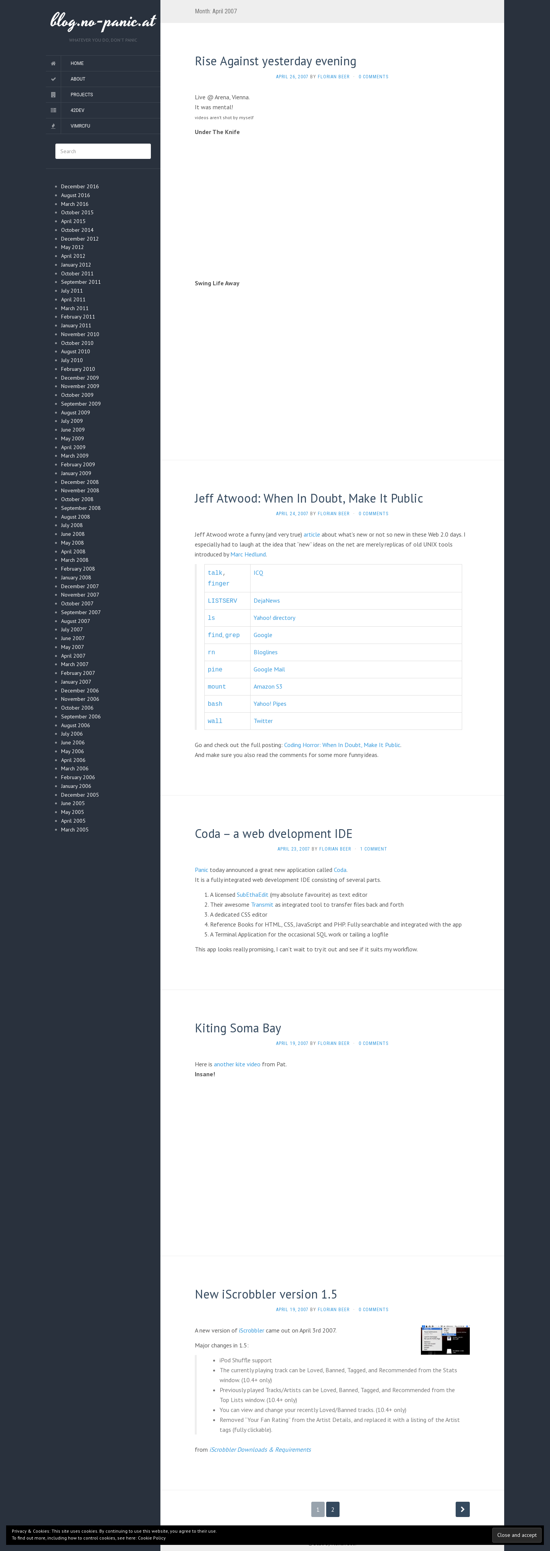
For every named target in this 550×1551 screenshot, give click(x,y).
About (78, 79)
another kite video (237, 1056)
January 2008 (76, 577)
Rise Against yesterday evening (275, 61)
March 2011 (75, 308)
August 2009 (75, 412)
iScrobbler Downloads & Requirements (260, 1442)
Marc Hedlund (248, 554)
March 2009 (75, 455)
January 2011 (76, 325)
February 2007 (78, 673)
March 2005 (75, 829)
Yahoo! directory (274, 615)
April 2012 (73, 255)
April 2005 (73, 820)
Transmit (262, 897)
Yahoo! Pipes (270, 697)
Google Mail (269, 664)
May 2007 (72, 647)
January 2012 (76, 264)
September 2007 (81, 612)
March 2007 (75, 664)
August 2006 (75, 725)
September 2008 (81, 508)
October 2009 (77, 394)
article (312, 534)
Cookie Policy (152, 1538)
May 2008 (72, 542)
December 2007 (80, 586)
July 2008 (72, 525)
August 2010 (75, 351)
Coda (340, 862)
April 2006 (73, 760)
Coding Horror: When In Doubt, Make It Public (342, 737)
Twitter (263, 714)
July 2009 (72, 420)
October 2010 (77, 343)
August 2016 (75, 195)
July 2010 (72, 360)
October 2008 (77, 499)
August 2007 (75, 621)
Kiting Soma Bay (238, 1020)
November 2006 (80, 698)
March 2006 (75, 768)
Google (263, 632)
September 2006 (81, 716)
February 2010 (78, 369)
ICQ (258, 572)
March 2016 (75, 204)
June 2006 (73, 742)
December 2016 (80, 186)
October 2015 (77, 212)
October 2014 (77, 229)
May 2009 (72, 438)
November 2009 (80, 386)
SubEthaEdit (253, 887)
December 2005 (80, 794)
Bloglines (266, 648)
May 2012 (72, 247)
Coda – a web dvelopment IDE (274, 826)
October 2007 (77, 603)
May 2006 (72, 751)
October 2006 (77, 707)
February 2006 (78, 777)
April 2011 (73, 299)
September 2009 (81, 403)
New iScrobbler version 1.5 (266, 1286)
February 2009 (78, 464)
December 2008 (80, 482)
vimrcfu (80, 126)
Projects (82, 94)
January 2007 (76, 681)
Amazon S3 (268, 681)
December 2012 (80, 238)
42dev (77, 110)
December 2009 (80, 377)
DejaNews (267, 599)
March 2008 (75, 559)
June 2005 (73, 803)
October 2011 (77, 273)
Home (77, 63)
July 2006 (72, 733)
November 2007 (80, 594)
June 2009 (73, 429)
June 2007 (73, 638)
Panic (201, 862)
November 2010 (80, 334)
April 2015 (73, 221)
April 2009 (73, 447)
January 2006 (76, 786)
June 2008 (73, 533)
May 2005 (72, 812)
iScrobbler (251, 1322)
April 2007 (73, 655)
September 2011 (81, 281)
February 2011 (78, 316)
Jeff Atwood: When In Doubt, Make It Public (309, 498)
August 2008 (75, 516)
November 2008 (80, 490)
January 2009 (76, 473)
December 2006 (80, 690)
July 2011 (72, 290)
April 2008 (73, 551)
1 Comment (373, 841)
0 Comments (373, 76)
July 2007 (72, 629)
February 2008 (78, 568)
